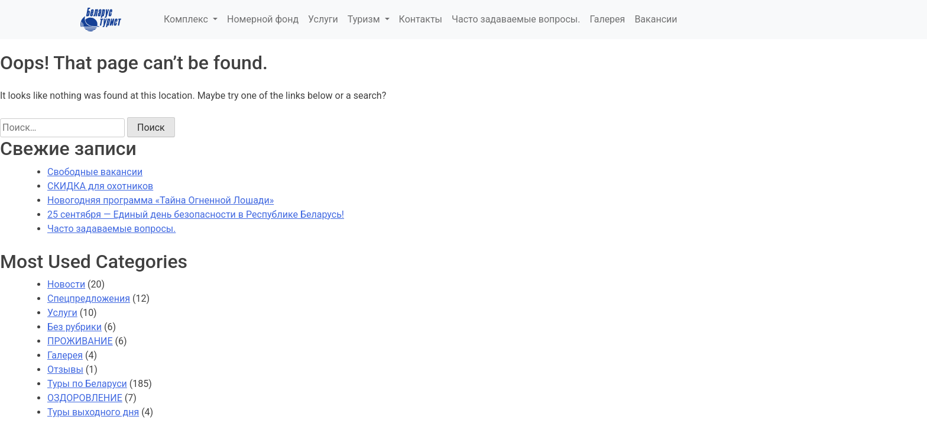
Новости (66, 284)
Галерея (607, 19)
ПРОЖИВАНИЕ (80, 341)
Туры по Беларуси (87, 383)
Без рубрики (74, 327)
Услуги (323, 19)
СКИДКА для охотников (100, 186)
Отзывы (65, 369)
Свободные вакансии (94, 172)
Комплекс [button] (187, 19)
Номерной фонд (263, 19)
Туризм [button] (365, 19)
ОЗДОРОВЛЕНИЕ (84, 398)
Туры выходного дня (93, 412)
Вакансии (655, 19)
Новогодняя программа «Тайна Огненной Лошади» (160, 200)
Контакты (420, 19)
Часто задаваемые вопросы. (516, 19)
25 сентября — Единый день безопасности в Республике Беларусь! (195, 214)
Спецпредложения (88, 298)
